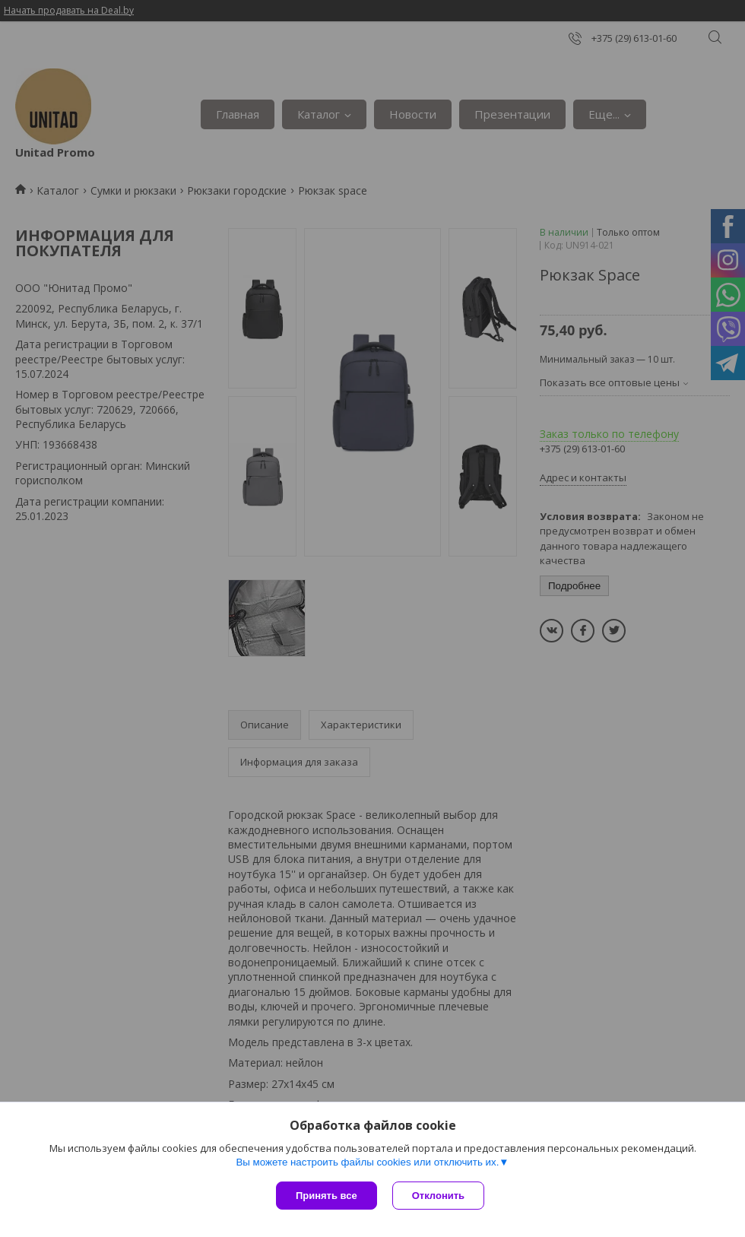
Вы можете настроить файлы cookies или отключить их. (367, 1162)
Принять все (326, 1195)
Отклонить (438, 1195)
